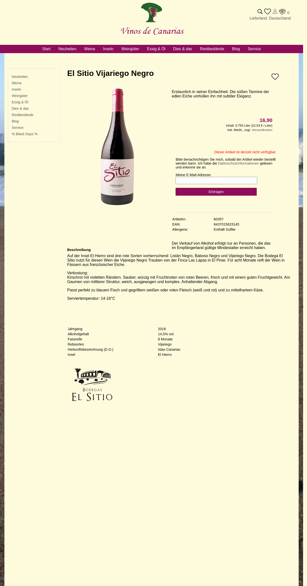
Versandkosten (262, 130)
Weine (17, 83)
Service (18, 128)
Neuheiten (20, 77)
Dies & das (20, 108)
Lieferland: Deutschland (270, 18)
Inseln (16, 89)
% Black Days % (25, 134)
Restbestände (23, 115)
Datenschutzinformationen (238, 163)
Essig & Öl (20, 102)
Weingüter (20, 96)
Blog (15, 121)
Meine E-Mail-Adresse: (193, 175)
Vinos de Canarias (151, 31)
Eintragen (216, 192)
